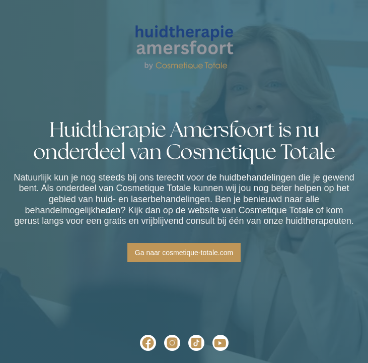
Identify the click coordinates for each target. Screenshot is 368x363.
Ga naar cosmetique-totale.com (184, 253)
